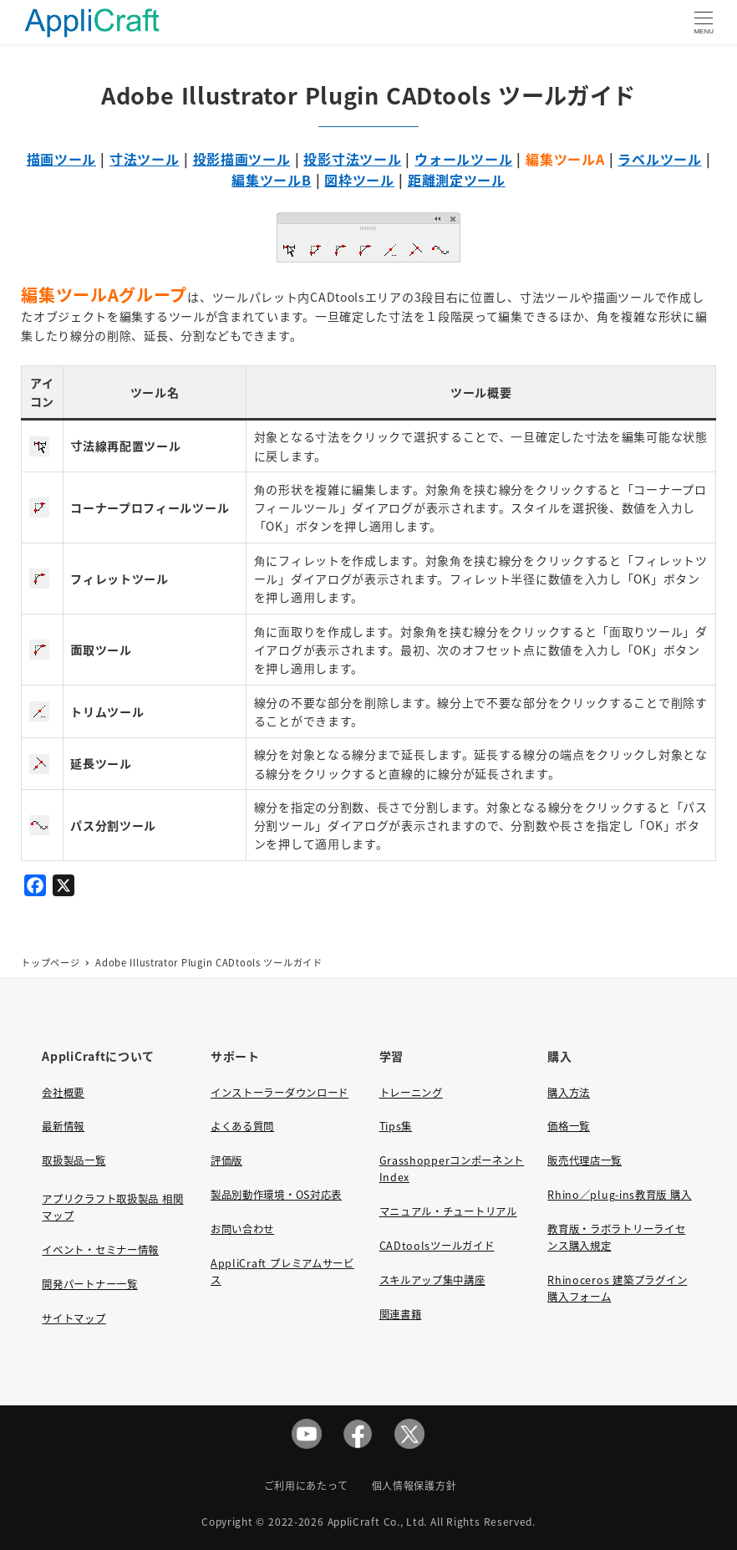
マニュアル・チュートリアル (448, 1211)
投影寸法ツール (352, 159)
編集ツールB (271, 180)
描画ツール (62, 159)
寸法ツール (144, 159)
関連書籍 (400, 1314)
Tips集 (396, 1126)
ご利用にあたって (306, 1485)
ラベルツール (659, 159)
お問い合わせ (242, 1228)
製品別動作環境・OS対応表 (276, 1194)
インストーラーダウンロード (279, 1092)
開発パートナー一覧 (89, 1284)
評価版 (226, 1160)
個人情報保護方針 (414, 1485)
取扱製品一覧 (73, 1160)
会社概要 (63, 1092)
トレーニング (411, 1092)
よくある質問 (242, 1126)
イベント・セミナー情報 (100, 1249)
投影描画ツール (242, 159)
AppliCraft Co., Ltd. (378, 1521)
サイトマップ (73, 1318)
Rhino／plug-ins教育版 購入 (619, 1194)
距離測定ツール (457, 180)
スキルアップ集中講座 (432, 1279)
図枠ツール (359, 180)
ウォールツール (463, 159)
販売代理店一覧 (584, 1160)
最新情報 (63, 1126)
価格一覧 (568, 1126)
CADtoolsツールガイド (437, 1245)
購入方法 (568, 1092)
